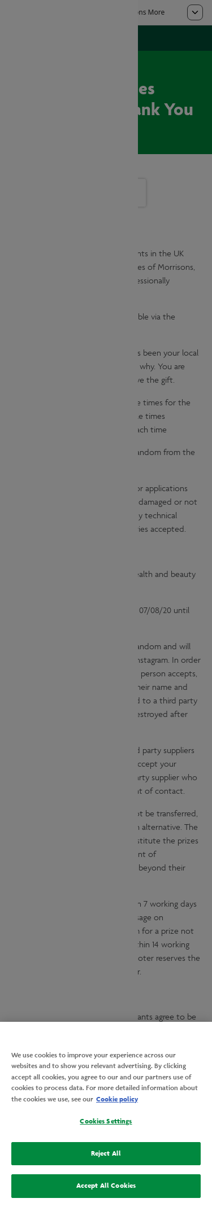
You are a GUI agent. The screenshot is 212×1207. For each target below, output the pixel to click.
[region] (106, 1114)
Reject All (106, 1153)
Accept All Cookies (106, 1185)
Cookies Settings (106, 1121)
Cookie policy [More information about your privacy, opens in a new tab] (117, 1099)
